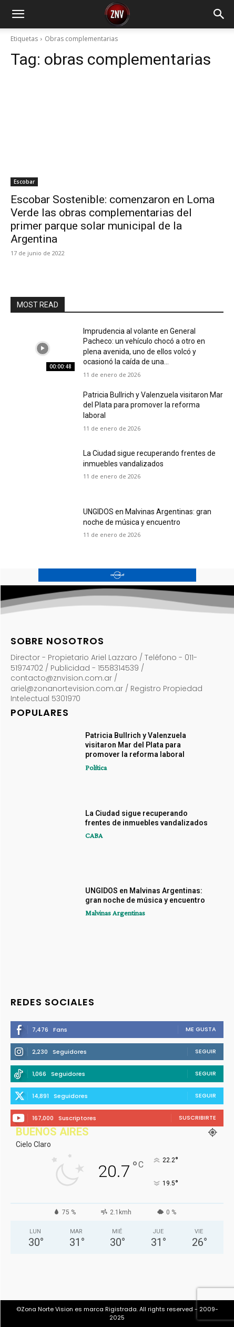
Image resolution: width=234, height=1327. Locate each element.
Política (96, 767)
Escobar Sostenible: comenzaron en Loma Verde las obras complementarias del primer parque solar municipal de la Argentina (113, 219)
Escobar (24, 181)
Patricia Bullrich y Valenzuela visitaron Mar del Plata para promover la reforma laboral (153, 405)
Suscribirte (197, 1117)
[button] (18, 14)
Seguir (205, 1051)
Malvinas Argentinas (115, 912)
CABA (94, 835)
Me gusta (201, 1029)
